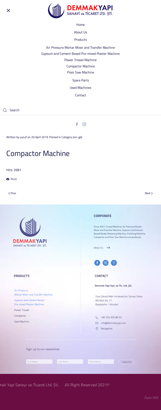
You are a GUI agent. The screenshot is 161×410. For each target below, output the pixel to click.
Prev (12, 193)
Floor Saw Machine (80, 72)
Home (80, 24)
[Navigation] (104, 327)
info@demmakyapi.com (115, 323)
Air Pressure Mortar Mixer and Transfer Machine (80, 47)
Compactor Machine (80, 66)
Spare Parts (80, 80)
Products (80, 39)
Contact (80, 95)
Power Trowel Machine (80, 59)
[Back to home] (80, 10)
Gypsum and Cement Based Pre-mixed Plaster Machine (80, 53)
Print (11, 179)
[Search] (80, 110)
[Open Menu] (8, 10)
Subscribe (113, 362)
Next (149, 193)
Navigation (110, 327)
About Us (80, 32)
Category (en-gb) (71, 137)
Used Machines (80, 87)
